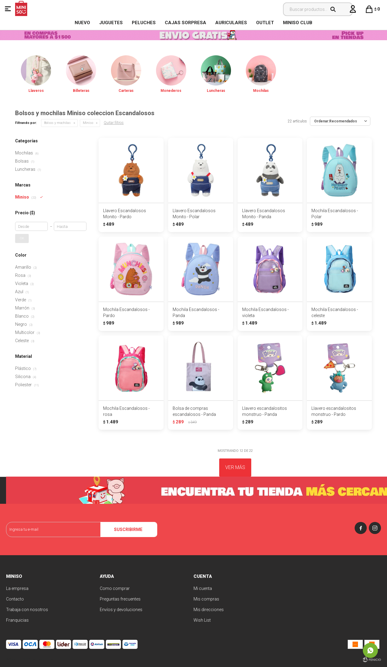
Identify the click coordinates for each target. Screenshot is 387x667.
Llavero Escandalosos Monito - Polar (194, 213)
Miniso (88, 123)
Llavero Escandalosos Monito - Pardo (124, 213)
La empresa (17, 588)
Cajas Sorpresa (185, 22)
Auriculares (231, 22)
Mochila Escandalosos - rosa (126, 411)
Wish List (202, 620)
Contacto (15, 599)
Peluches (144, 22)
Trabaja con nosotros (27, 609)
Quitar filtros (114, 123)
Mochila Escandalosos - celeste (334, 312)
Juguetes (111, 22)
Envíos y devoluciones (121, 609)
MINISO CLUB (297, 22)
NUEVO (82, 22)
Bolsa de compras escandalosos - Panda (194, 411)
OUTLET (265, 22)
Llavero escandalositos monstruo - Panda (264, 411)
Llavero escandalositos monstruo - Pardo (333, 411)
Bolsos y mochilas (57, 123)
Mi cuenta (203, 588)
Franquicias (17, 620)
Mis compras (206, 599)
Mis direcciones (209, 609)
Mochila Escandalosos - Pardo (126, 312)
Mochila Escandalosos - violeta (265, 312)
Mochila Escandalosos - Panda (196, 312)
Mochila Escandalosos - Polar (334, 213)
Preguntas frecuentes (120, 599)
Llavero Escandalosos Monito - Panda (263, 213)
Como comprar (115, 588)
